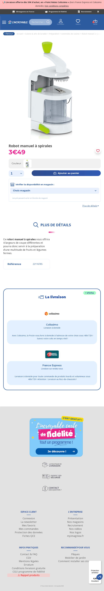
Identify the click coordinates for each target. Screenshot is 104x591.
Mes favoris (28, 525)
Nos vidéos (75, 528)
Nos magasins (75, 522)
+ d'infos (89, 293)
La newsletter (29, 522)
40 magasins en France (25, 12)
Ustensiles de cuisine (70, 33)
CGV (28, 557)
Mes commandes (28, 528)
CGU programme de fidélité (29, 571)
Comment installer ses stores (75, 561)
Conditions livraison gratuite (28, 568)
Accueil (20, 33)
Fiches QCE (28, 535)
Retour (8, 33)
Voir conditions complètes (57, 5)
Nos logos (75, 532)
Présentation (75, 518)
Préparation (54, 33)
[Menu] (99, 562)
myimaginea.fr (75, 535)
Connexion (29, 518)
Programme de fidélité (58, 12)
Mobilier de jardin (75, 557)
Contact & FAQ (28, 554)
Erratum (29, 564)
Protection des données (29, 532)
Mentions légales (29, 561)
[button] (99, 577)
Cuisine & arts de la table (36, 33)
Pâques (75, 554)
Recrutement (86, 12)
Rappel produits (29, 575)
